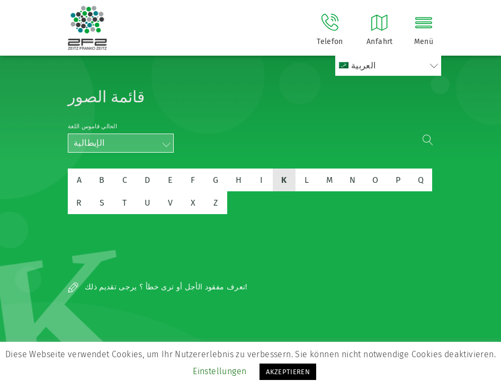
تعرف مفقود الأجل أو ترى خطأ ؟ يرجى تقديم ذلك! (157, 286)
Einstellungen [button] (219, 371)
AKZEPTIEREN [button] (288, 372)
